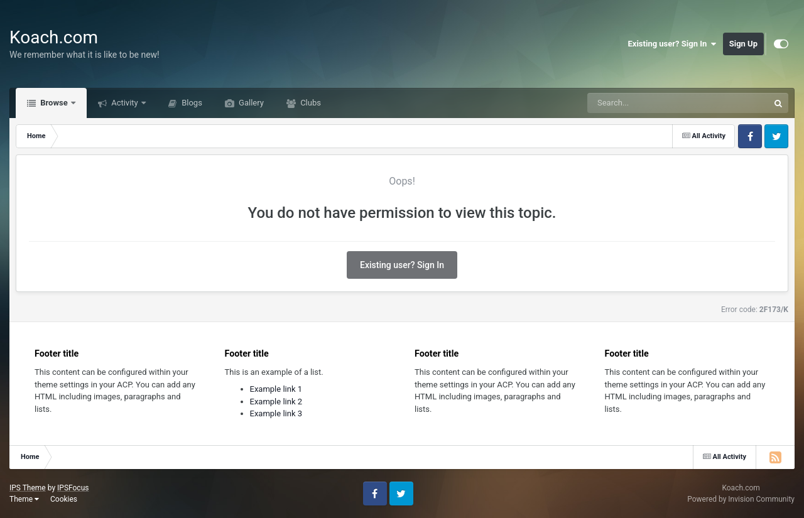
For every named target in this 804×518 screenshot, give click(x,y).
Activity (124, 102)
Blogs (191, 102)
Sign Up (743, 43)
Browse (54, 102)
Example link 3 (276, 413)
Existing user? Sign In (672, 44)
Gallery (250, 102)
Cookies (63, 499)
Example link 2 (276, 401)
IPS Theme (27, 487)
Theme (24, 499)
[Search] (646, 103)
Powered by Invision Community (741, 499)
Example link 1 (276, 389)
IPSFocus (73, 487)
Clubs (309, 102)
